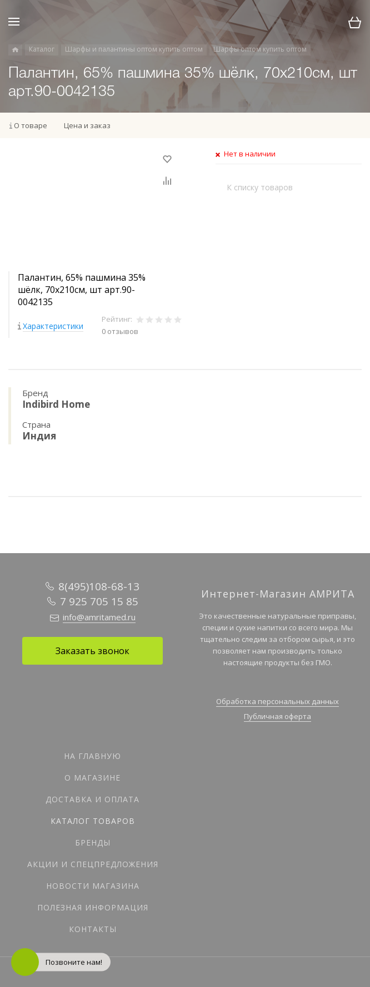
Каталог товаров (93, 821)
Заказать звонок (92, 651)
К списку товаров (260, 187)
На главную (92, 756)
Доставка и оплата (92, 799)
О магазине (92, 777)
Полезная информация (92, 907)
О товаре (30, 125)
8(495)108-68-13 (98, 586)
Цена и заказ (87, 125)
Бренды (93, 842)
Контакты (93, 929)
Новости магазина (92, 885)
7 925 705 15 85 (99, 601)
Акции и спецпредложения (92, 864)
